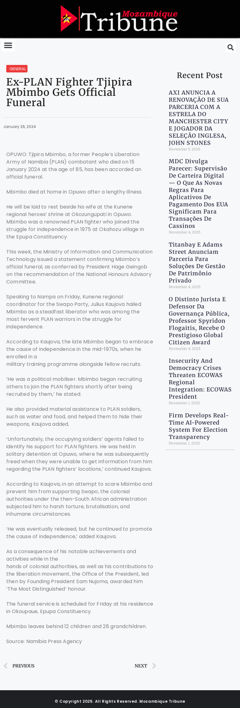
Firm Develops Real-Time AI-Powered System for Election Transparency (199, 426)
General (17, 68)
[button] (8, 45)
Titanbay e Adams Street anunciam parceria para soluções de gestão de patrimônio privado (197, 262)
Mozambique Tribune (162, 701)
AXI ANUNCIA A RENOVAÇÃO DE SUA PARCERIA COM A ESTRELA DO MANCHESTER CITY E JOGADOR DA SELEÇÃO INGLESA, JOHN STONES (199, 117)
